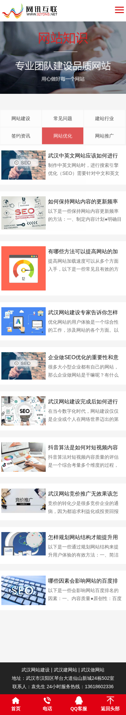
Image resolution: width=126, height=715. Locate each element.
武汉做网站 (92, 669)
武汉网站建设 (36, 669)
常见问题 (62, 138)
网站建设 (20, 138)
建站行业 (104, 138)
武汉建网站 (65, 669)
